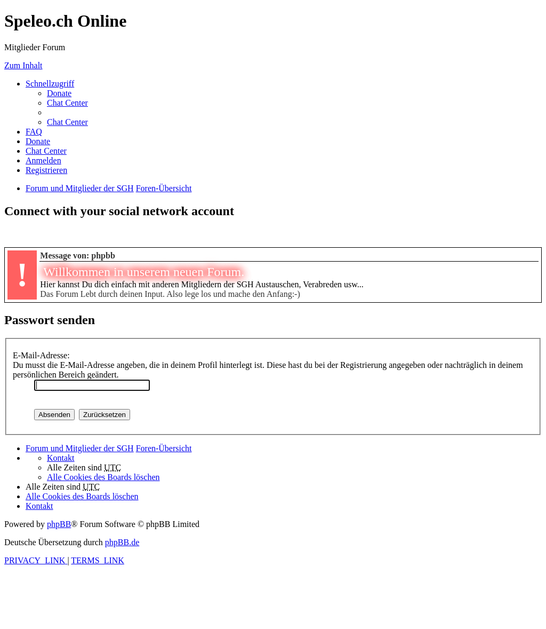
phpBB (59, 524)
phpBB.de (122, 542)
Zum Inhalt (23, 65)
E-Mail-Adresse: (41, 355)
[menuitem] (59, 93)
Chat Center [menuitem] (67, 102)
